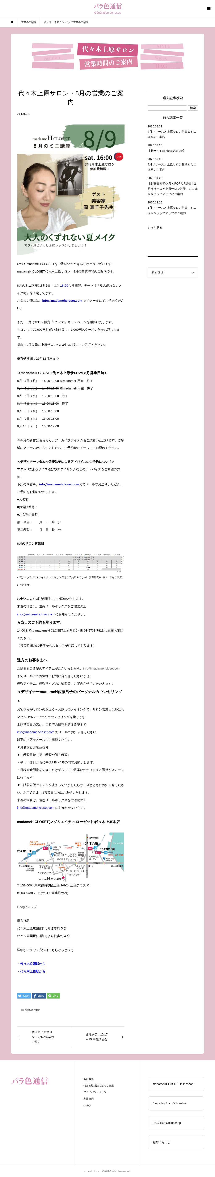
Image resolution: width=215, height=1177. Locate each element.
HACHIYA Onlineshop (166, 1123)
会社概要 (89, 1079)
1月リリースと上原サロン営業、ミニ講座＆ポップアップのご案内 (172, 210)
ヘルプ (87, 1105)
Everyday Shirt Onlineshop (169, 1103)
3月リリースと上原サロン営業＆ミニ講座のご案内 (172, 167)
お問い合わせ (161, 1142)
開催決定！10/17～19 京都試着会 (97, 1037)
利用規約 (89, 1098)
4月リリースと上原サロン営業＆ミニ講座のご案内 (172, 134)
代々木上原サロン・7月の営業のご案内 (43, 1037)
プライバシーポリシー (96, 1092)
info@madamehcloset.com (102, 668)
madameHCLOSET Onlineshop (172, 1084)
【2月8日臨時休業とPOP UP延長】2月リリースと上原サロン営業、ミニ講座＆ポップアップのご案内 (173, 189)
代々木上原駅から (32, 971)
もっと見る (155, 227)
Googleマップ (27, 907)
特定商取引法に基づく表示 (99, 1085)
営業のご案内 (33, 1010)
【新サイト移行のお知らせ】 (167, 150)
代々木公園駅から (32, 964)
